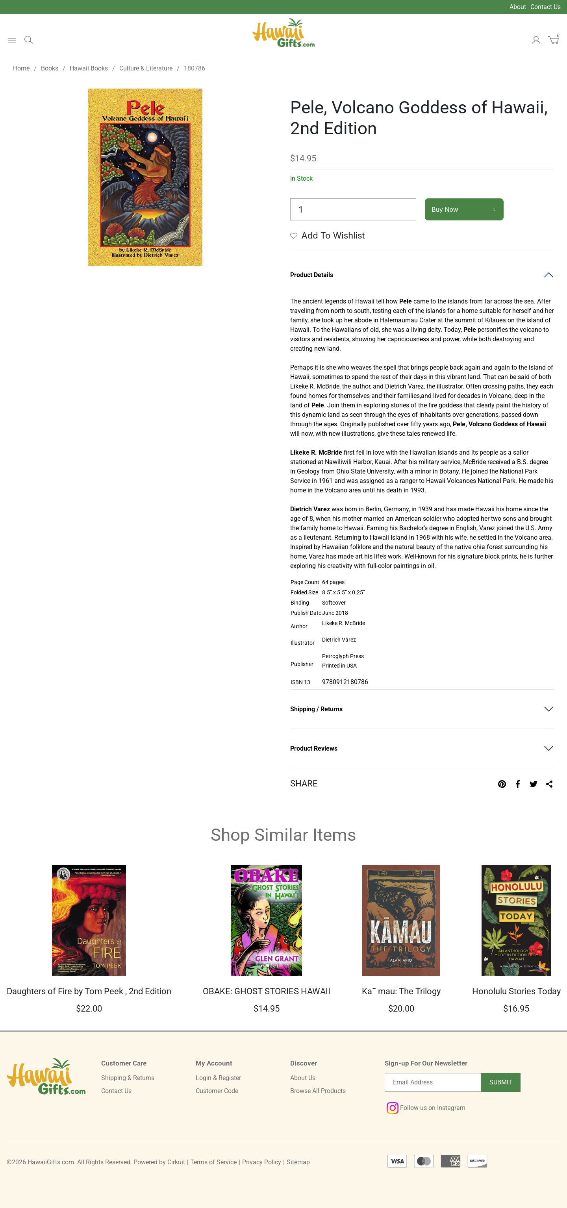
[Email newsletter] (433, 1082)
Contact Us (545, 7)
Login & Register (218, 1078)
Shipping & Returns (127, 1078)
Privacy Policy (261, 1162)
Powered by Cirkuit (159, 1162)
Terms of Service (213, 1162)
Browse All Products (318, 1091)
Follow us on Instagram (426, 1108)
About (518, 7)
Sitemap (298, 1162)
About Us (302, 1078)
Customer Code (217, 1091)
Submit (500, 1082)
